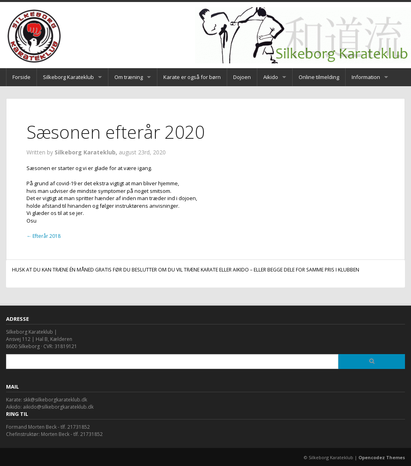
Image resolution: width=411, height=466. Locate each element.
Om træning (128, 77)
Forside (21, 77)
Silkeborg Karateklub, (87, 152)
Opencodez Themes (381, 457)
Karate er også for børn (192, 77)
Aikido (270, 77)
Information (366, 77)
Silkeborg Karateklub (68, 77)
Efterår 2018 (43, 236)
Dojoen (242, 77)
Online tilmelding (319, 77)
